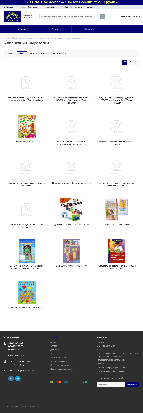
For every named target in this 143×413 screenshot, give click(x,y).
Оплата (53, 346)
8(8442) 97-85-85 (15, 349)
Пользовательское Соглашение (111, 360)
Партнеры (54, 353)
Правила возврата (58, 361)
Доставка (54, 350)
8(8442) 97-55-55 (15, 346)
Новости (100, 342)
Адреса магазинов (58, 357)
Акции (53, 342)
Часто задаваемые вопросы (62, 369)
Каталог (54, 337)
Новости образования (29, 7)
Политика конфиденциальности (111, 367)
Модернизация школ (73, 7)
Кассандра (102, 337)
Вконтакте (11, 378)
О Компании (9, 7)
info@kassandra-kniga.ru (19, 361)
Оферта (100, 364)
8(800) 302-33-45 (129, 16)
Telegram (18, 378)
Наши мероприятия (51, 7)
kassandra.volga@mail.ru (19, 364)
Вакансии (90, 7)
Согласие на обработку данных (111, 371)
